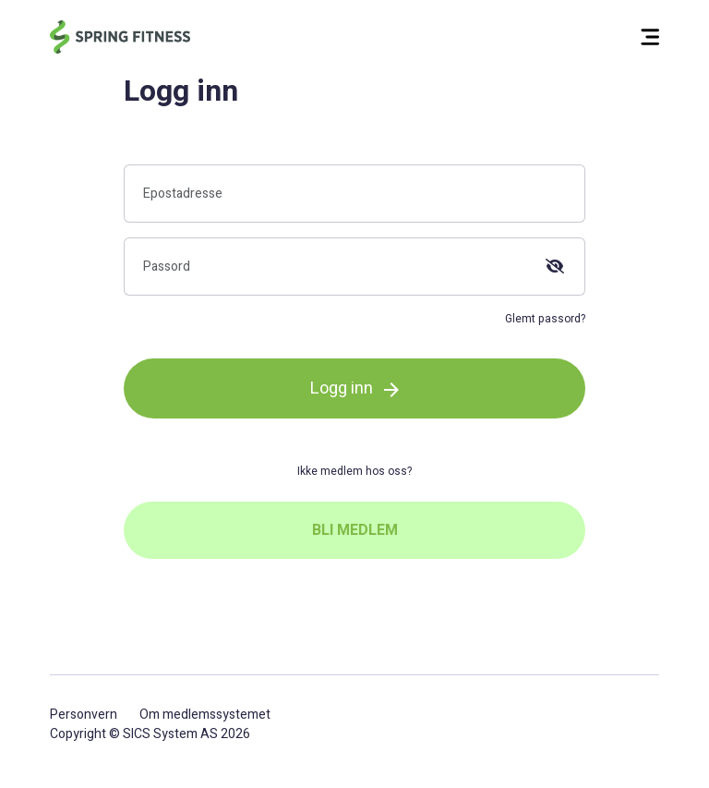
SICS (136, 734)
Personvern (83, 714)
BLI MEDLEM (355, 530)
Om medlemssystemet (204, 714)
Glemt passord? (545, 318)
